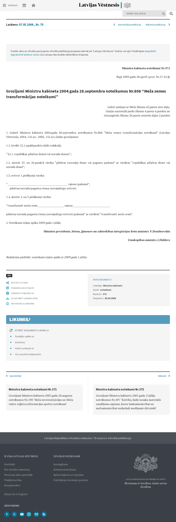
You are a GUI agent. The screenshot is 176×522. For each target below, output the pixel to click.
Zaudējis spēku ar (24, 336)
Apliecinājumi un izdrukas (68, 475)
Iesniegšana (60, 464)
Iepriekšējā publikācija (129, 24)
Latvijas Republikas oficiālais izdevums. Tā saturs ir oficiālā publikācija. (88, 438)
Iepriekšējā (15, 375)
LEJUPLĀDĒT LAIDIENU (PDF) (24, 298)
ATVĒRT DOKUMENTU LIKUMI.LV (32, 330)
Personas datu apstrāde (18, 475)
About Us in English (15, 494)
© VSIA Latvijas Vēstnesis (21, 456)
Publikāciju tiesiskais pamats (70, 480)
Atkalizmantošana (64, 469)
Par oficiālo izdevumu (17, 469)
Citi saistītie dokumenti (28, 354)
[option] (44, 397)
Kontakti (9, 464)
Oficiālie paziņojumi (66, 456)
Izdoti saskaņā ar (24, 348)
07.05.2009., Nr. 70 (31, 25)
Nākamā (162, 375)
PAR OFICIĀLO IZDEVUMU (22, 303)
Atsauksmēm (12, 485)
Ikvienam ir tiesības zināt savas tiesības (146, 484)
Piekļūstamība (13, 480)
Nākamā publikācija (155, 24)
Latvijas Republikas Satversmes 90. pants (146, 479)
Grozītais (20, 342)
